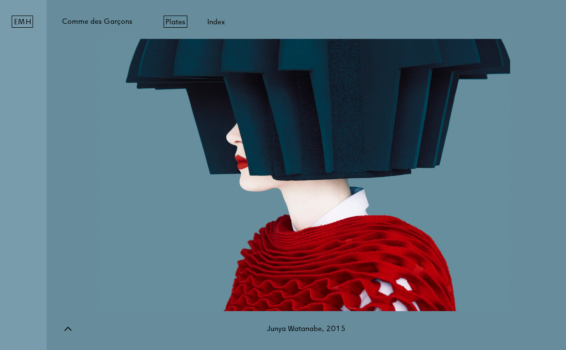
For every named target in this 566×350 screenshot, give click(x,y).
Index (216, 21)
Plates (175, 21)
